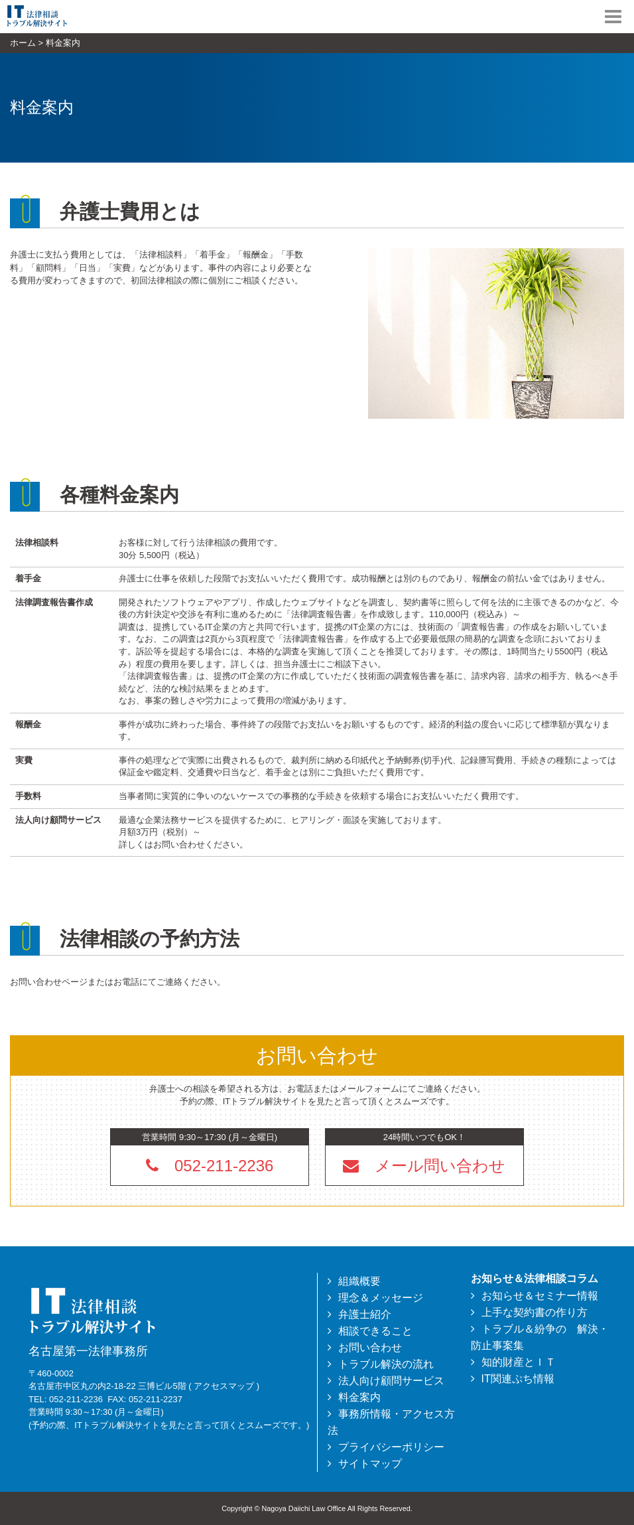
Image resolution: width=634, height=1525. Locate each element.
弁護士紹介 (364, 1314)
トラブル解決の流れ (386, 1364)
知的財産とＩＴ (518, 1362)
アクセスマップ (224, 1386)
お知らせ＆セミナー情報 (539, 1295)
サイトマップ (370, 1463)
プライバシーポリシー (391, 1447)
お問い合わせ (370, 1347)
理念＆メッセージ (380, 1297)
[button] (424, 1165)
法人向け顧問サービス (391, 1380)
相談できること (375, 1331)
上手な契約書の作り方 (534, 1312)
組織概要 (359, 1281)
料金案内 (359, 1397)
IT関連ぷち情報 (517, 1378)
